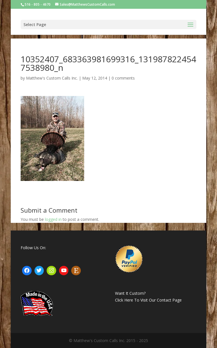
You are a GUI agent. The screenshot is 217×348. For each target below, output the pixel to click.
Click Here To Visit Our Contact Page (148, 300)
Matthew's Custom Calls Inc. (52, 78)
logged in (53, 219)
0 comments (123, 78)
